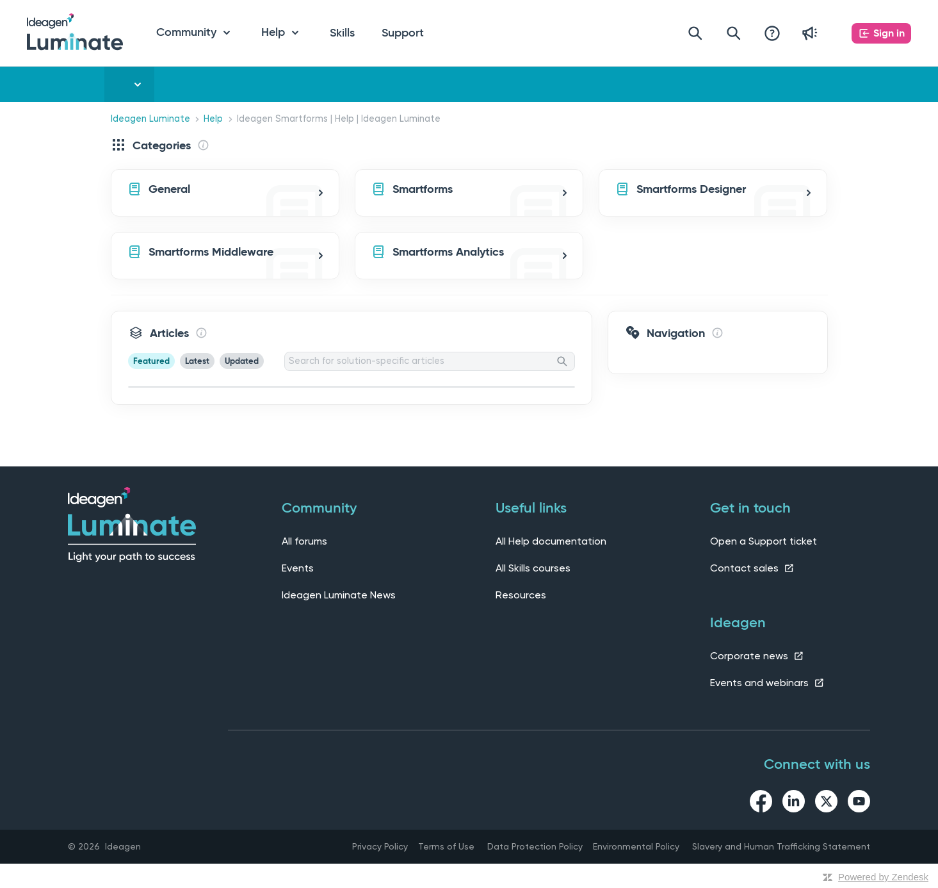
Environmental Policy (636, 846)
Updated (242, 361)
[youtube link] (859, 803)
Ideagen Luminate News (339, 595)
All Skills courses (533, 568)
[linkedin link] (793, 803)
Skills (342, 33)
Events (298, 568)
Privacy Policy (380, 846)
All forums (304, 541)
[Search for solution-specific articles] (429, 361)
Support (403, 33)
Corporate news (757, 656)
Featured (151, 361)
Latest (197, 361)
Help (213, 118)
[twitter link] (826, 803)
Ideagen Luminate (150, 118)
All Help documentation (551, 541)
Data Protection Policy (535, 846)
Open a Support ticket (763, 541)
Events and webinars (767, 683)
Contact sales (752, 568)
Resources (521, 595)
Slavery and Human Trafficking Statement (781, 846)
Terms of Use (446, 846)
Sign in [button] (889, 33)
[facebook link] (761, 803)
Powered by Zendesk (883, 876)
